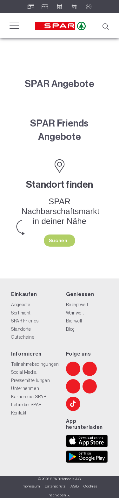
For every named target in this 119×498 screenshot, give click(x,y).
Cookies (90, 486)
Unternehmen (25, 388)
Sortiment (21, 312)
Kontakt (19, 412)
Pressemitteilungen (30, 380)
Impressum (31, 486)
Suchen (59, 240)
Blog (70, 329)
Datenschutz (55, 486)
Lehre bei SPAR (26, 404)
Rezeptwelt (77, 304)
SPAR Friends (25, 320)
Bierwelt (74, 320)
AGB (74, 486)
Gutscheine (23, 337)
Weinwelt (75, 312)
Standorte (21, 329)
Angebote (20, 304)
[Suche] (105, 26)
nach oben (59, 495)
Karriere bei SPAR (29, 396)
